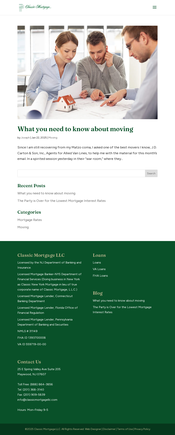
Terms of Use (125, 429)
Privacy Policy (142, 429)
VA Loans (99, 269)
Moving (53, 137)
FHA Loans (100, 275)
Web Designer (93, 429)
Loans (97, 262)
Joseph (25, 137)
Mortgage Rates (29, 220)
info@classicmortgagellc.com (37, 399)
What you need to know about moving (75, 129)
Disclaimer (109, 429)
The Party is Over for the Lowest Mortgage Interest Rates (61, 201)
